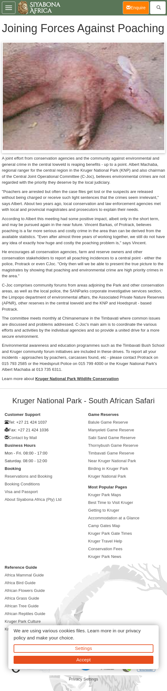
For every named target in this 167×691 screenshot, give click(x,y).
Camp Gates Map (104, 525)
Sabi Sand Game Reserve (111, 437)
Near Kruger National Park (112, 461)
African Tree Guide (22, 606)
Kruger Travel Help (105, 541)
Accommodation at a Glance (113, 518)
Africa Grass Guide (22, 598)
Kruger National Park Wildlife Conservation (77, 378)
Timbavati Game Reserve (111, 453)
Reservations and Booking (28, 476)
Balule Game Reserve (108, 422)
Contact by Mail (23, 437)
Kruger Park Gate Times (110, 533)
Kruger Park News (104, 556)
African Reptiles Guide (25, 613)
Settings (83, 648)
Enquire (137, 7)
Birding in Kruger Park (108, 468)
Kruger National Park (107, 476)
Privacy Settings (83, 679)
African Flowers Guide (25, 590)
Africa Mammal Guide (24, 575)
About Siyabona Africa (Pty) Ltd (33, 499)
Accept (83, 659)
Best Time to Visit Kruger (110, 502)
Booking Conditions (22, 484)
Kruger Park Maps (104, 494)
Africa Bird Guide (20, 582)
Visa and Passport (21, 491)
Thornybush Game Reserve (113, 445)
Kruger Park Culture (23, 621)
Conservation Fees (105, 549)
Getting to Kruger (103, 510)
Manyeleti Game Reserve (111, 430)
